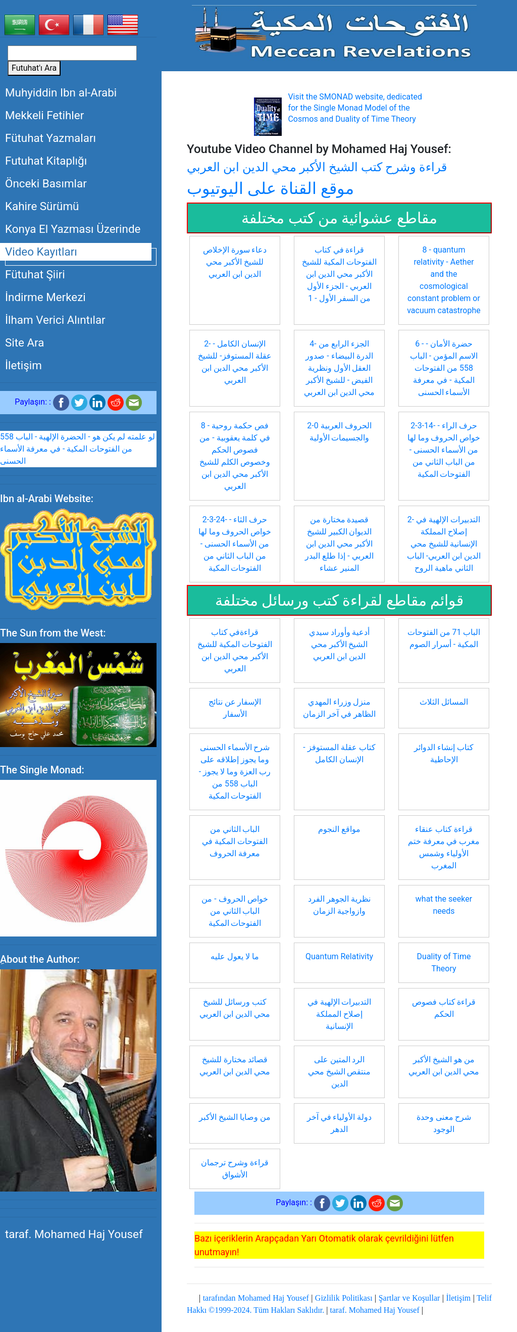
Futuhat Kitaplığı (46, 160)
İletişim (23, 365)
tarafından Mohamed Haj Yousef (256, 1298)
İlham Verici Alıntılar (55, 319)
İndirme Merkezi (45, 297)
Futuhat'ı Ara (34, 68)
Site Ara (24, 342)
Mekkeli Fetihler (44, 115)
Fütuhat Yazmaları (50, 137)
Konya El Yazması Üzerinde (72, 228)
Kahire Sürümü (42, 206)
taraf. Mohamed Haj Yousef (74, 1234)
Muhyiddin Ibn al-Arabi (61, 92)
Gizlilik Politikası (344, 1298)
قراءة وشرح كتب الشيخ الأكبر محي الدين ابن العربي (317, 167)
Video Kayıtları (41, 251)
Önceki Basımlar (46, 183)
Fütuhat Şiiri (35, 274)
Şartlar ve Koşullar (409, 1298)
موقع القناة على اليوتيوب (270, 188)
